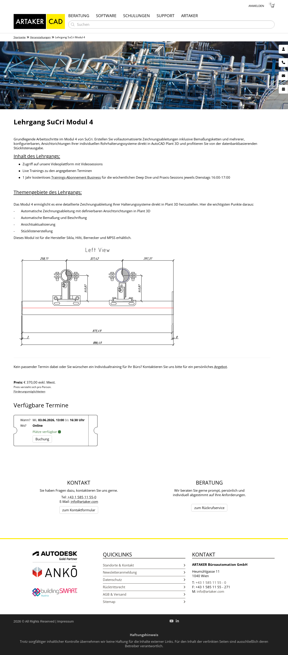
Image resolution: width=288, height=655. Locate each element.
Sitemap (144, 601)
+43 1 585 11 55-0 (82, 497)
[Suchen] (72, 24)
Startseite (20, 37)
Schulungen (136, 15)
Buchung (42, 439)
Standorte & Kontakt (144, 565)
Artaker (189, 15)
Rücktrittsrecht (144, 587)
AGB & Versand (144, 594)
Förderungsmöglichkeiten (29, 391)
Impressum (65, 621)
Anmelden (256, 6)
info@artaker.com (84, 501)
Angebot (220, 366)
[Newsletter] (283, 75)
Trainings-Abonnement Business (76, 177)
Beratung (78, 15)
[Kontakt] (283, 49)
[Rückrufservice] (283, 62)
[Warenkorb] (273, 6)
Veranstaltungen (40, 37)
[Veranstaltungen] (283, 89)
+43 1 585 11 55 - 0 (211, 582)
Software (106, 15)
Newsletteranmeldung (144, 572)
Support (165, 15)
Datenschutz (144, 579)
